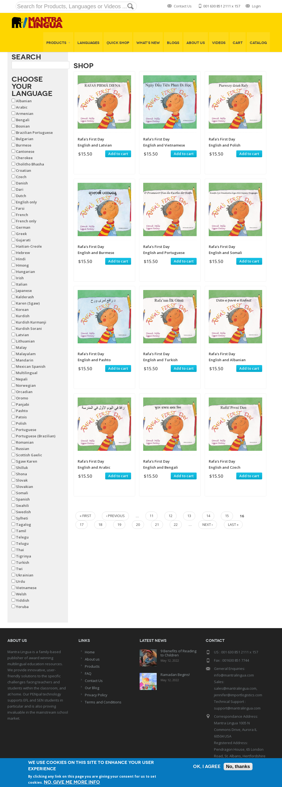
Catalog (258, 43)
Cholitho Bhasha (30, 164)
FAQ (88, 673)
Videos (219, 43)
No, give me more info (72, 782)
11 (151, 515)
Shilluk (22, 467)
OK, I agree (207, 766)
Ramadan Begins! (175, 674)
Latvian (22, 334)
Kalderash (25, 296)
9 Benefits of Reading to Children (178, 653)
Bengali (22, 119)
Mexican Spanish (30, 366)
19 (119, 524)
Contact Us (183, 6)
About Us (195, 43)
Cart (238, 43)
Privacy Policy (96, 694)
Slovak (22, 480)
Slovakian (24, 486)
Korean (22, 309)
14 (208, 515)
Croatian (23, 170)
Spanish (23, 499)
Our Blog (92, 687)
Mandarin (24, 360)
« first (85, 515)
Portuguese (26, 429)
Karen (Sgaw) (28, 303)
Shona (21, 473)
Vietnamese (26, 587)
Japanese (24, 290)
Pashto (22, 410)
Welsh (21, 594)
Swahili (22, 505)
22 (176, 524)
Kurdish (22, 315)
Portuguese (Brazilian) (35, 435)
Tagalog (23, 524)
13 (189, 515)
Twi (19, 568)
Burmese (23, 145)
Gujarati (23, 240)
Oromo (22, 398)
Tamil (21, 530)
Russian (22, 448)
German (23, 227)
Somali (22, 492)
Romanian (25, 442)
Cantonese (25, 151)
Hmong (22, 265)
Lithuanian (25, 341)
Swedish (23, 511)
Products (58, 43)
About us (92, 659)
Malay (21, 347)
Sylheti (22, 518)
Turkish (22, 562)
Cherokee (24, 157)
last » (233, 524)
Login (256, 6)
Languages (88, 43)
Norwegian (26, 385)
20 (138, 524)
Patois (21, 417)
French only (26, 221)
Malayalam (26, 353)
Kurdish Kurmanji (31, 322)
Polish (21, 423)
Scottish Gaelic (29, 454)
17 (81, 524)
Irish (20, 277)
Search (26, 57)
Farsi (20, 208)
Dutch (21, 195)
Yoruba (22, 606)
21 (157, 524)
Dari (19, 189)
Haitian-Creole (29, 246)
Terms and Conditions (103, 702)
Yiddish (22, 600)
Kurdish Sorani (29, 328)
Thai (20, 549)
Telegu (22, 537)
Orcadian (24, 391)
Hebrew (23, 252)
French (22, 214)
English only (26, 202)
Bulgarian (24, 138)
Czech (21, 176)
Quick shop (118, 43)
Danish (22, 183)
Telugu (22, 543)
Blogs (173, 43)
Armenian (24, 113)
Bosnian (23, 126)
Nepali (22, 379)
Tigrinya (23, 556)
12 (170, 515)
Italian (21, 284)
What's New (148, 43)
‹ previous (115, 515)
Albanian (24, 100)
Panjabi (22, 404)
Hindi (21, 258)
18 (100, 524)
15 (227, 515)
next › (207, 524)
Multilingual (26, 372)
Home (90, 652)
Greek (21, 233)
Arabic (22, 107)
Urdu (20, 581)
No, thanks (238, 766)
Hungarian (25, 271)
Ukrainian (24, 575)
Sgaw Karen (26, 461)
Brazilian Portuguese (34, 132)
